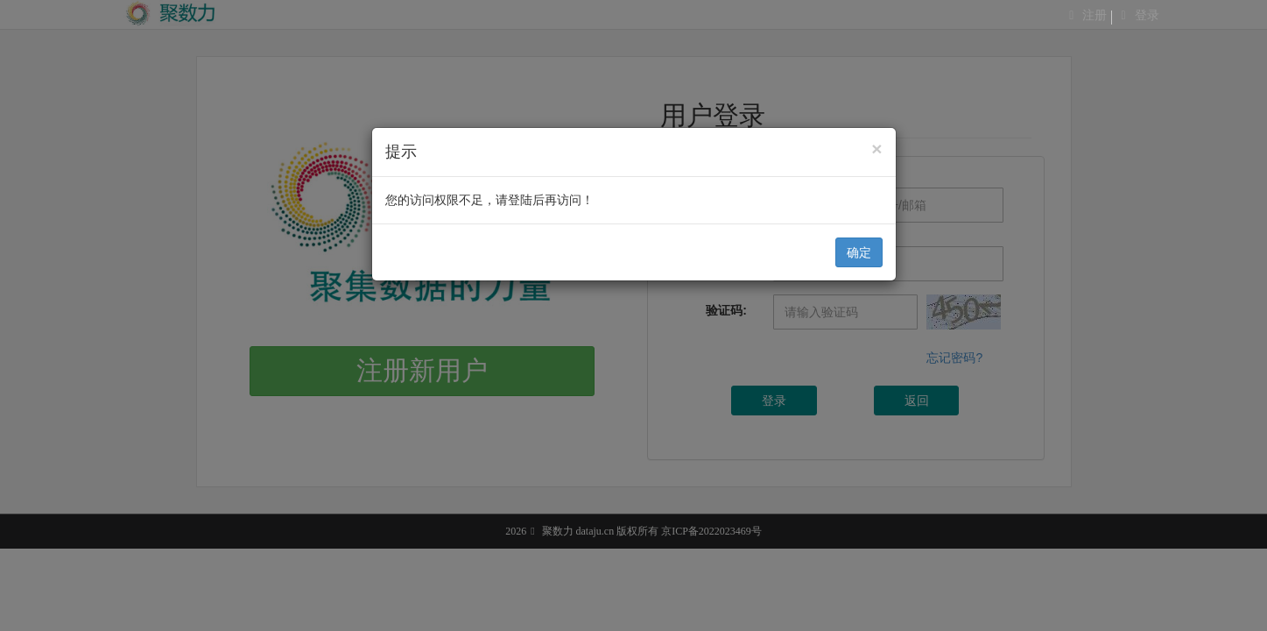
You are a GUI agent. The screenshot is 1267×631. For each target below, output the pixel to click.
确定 (859, 252)
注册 (1094, 15)
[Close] (876, 148)
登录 (1147, 15)
